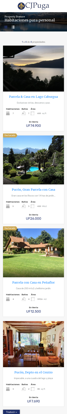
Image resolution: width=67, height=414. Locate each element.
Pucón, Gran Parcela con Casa (33, 189)
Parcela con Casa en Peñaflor (33, 282)
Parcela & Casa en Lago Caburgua (33, 97)
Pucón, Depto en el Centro (33, 372)
